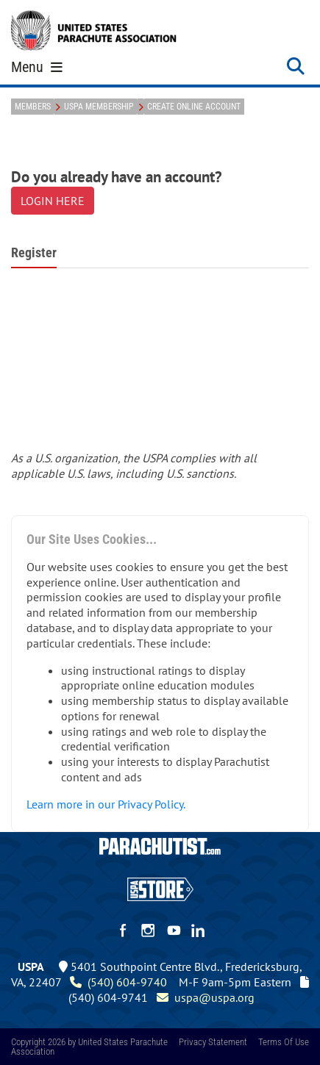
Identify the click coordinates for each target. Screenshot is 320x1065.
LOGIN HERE (53, 200)
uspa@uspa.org (206, 997)
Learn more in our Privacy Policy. (105, 804)
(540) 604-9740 (118, 982)
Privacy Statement (213, 1042)
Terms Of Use (283, 1042)
